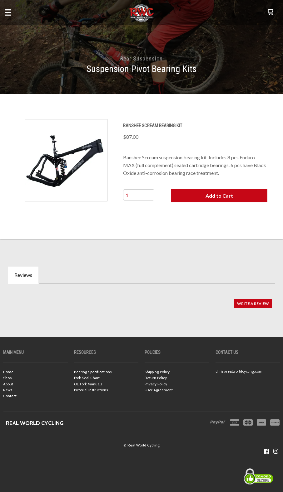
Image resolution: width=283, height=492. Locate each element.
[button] (270, 12)
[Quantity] (138, 194)
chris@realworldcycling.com (239, 371)
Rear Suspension (141, 58)
